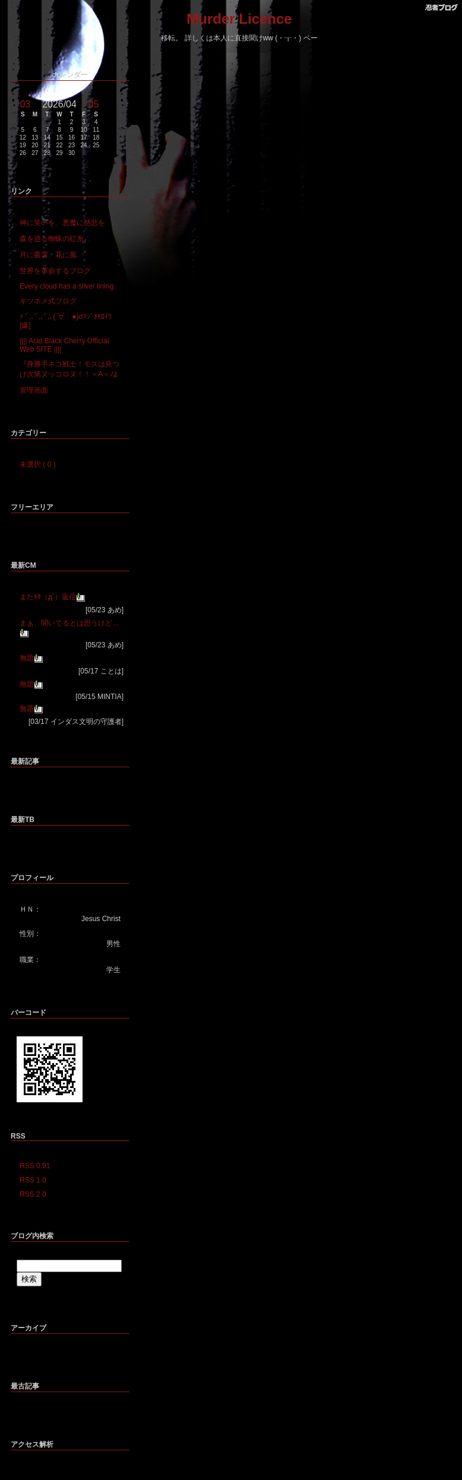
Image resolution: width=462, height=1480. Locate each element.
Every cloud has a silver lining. (67, 286)
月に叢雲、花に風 (48, 255)
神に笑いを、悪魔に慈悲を (62, 223)
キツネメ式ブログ (48, 301)
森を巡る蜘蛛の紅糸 (52, 239)
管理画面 (34, 390)
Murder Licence (239, 19)
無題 (27, 658)
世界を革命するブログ (55, 271)
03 (25, 104)
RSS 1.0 (33, 1180)
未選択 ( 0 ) (38, 464)
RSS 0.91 (35, 1166)
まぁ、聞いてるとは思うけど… (69, 623)
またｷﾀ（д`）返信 (48, 597)
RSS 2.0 (33, 1194)
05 (93, 104)
